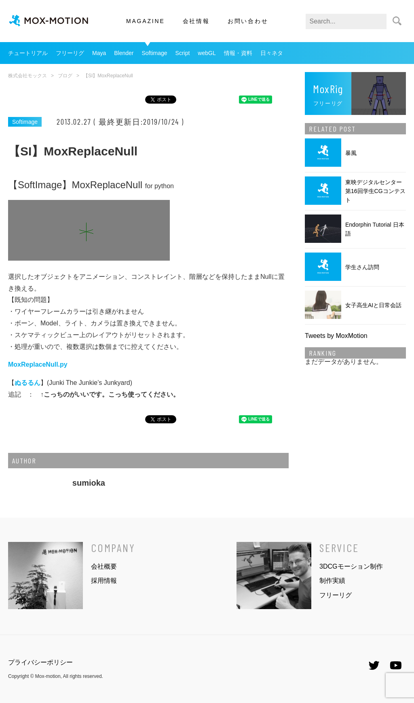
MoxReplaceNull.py (38, 364)
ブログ (65, 76)
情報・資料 (238, 53)
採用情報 (104, 580)
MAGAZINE (145, 21)
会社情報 (196, 21)
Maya (99, 53)
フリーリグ (70, 53)
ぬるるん (27, 382)
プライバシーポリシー (40, 662)
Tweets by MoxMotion (336, 335)
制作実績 (332, 580)
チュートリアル (28, 53)
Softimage (154, 53)
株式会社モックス (27, 76)
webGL (206, 53)
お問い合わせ (248, 21)
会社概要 (104, 566)
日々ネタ (271, 53)
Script (182, 53)
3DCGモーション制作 (350, 566)
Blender (123, 53)
